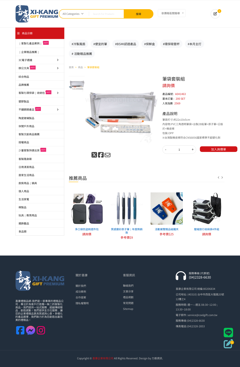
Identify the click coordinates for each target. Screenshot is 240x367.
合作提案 (81, 297)
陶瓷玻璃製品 (26, 118)
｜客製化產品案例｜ (34, 43)
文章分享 (128, 291)
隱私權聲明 (82, 303)
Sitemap (128, 309)
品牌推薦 (24, 85)
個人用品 (24, 191)
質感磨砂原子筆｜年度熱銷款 (126, 230)
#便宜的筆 (100, 44)
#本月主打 (194, 44)
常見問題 (128, 303)
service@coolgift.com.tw (202, 315)
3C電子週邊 (39, 60)
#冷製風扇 (78, 44)
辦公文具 (39, 68)
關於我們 (81, 286)
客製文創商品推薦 (29, 134)
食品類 (22, 231)
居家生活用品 (26, 175)
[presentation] (219, 177)
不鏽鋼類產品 (39, 109)
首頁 (71, 67)
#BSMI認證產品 (125, 44)
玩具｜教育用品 (28, 215)
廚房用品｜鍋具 (28, 183)
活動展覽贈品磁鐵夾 (166, 229)
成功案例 (81, 291)
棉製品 (22, 207)
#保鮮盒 (149, 44)
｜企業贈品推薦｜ (29, 52)
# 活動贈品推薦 (82, 53)
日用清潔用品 (26, 167)
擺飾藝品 (24, 223)
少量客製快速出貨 (32, 150)
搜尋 (138, 14)
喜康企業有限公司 (102, 358)
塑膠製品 (24, 101)
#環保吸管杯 (171, 44)
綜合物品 (24, 76)
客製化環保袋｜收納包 (39, 92)
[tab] (77, 85)
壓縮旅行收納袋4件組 (206, 229)
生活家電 (24, 199)
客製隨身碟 (25, 159)
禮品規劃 (128, 297)
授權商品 (24, 142)
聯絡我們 (128, 285)
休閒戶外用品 (26, 126)
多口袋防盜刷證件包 (87, 229)
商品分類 (24, 33)
